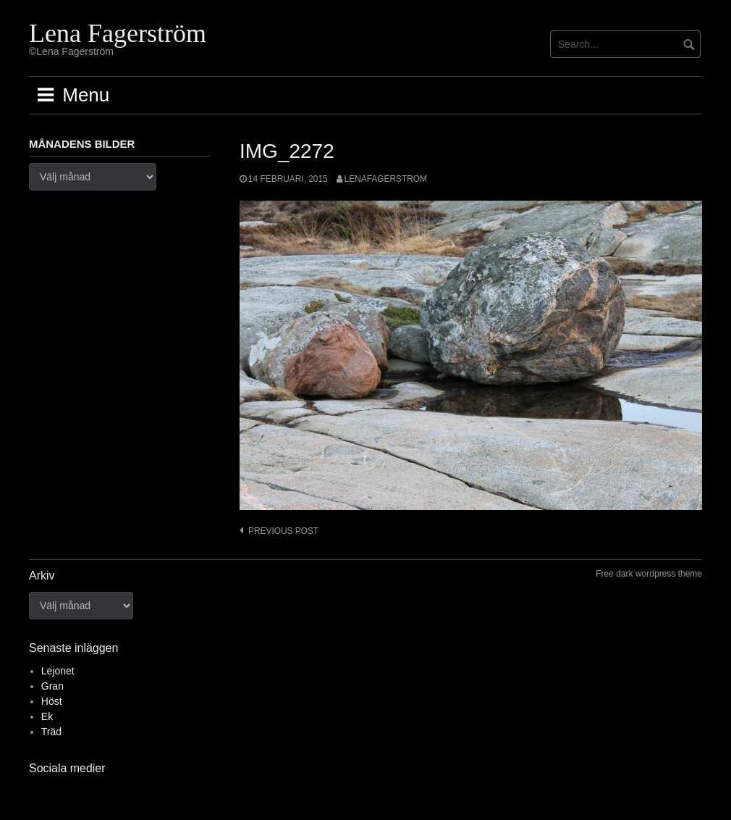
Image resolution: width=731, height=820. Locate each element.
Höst (51, 701)
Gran (52, 686)
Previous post (283, 531)
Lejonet (58, 671)
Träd (51, 731)
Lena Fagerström (117, 33)
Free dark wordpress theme (649, 574)
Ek (47, 716)
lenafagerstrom (386, 179)
